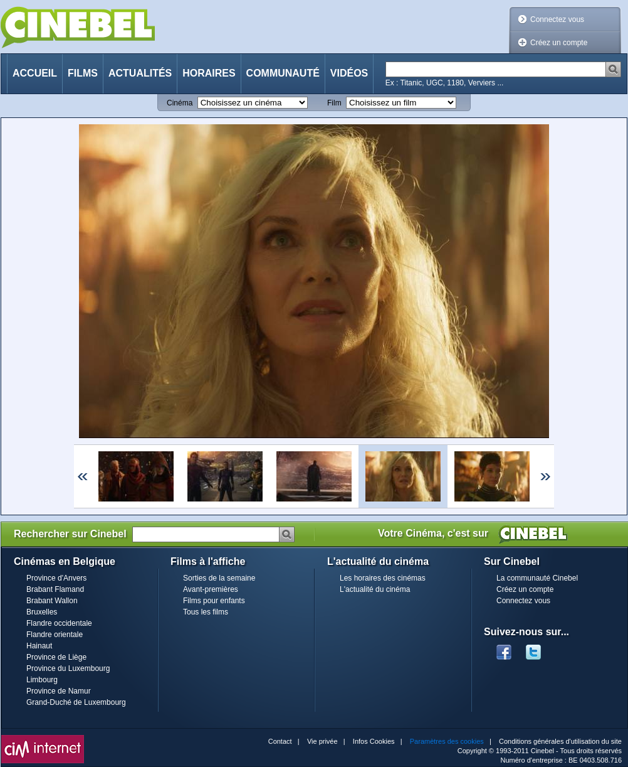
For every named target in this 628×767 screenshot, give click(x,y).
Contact (280, 741)
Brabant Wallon (52, 600)
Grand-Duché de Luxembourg (76, 702)
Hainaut (39, 645)
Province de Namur (58, 691)
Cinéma (179, 103)
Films (83, 73)
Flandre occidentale (59, 623)
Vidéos (349, 73)
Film (334, 103)
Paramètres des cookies (447, 741)
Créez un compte (558, 42)
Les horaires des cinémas (383, 578)
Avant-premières (210, 589)
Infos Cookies (374, 741)
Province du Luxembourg (68, 668)
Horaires (208, 73)
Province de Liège (56, 657)
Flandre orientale (54, 634)
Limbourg (42, 679)
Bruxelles (41, 612)
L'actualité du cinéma (375, 589)
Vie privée (322, 741)
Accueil (35, 73)
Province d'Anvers (56, 578)
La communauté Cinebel (537, 578)
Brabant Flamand (55, 589)
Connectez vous (557, 19)
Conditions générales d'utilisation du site (560, 741)
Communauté (283, 73)
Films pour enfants (214, 600)
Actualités (140, 73)
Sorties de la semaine (219, 578)
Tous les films (205, 612)
